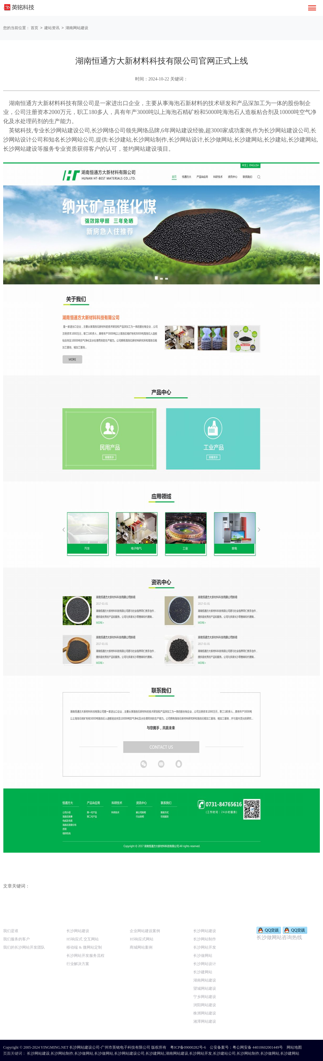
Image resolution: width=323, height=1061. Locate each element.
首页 (34, 28)
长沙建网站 (202, 971)
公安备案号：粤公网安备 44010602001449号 (246, 1047)
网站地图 (294, 1047)
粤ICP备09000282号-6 (188, 1047)
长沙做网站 (202, 955)
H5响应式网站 (141, 939)
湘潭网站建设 (204, 1021)
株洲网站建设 (204, 1013)
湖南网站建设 (78, 28)
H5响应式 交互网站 (82, 939)
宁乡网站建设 (204, 996)
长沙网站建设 (77, 930)
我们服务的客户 (16, 939)
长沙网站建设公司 (129, 1053)
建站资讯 (52, 28)
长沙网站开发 (204, 947)
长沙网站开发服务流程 (85, 955)
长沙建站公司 (224, 1053)
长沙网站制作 (204, 939)
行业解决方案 (77, 963)
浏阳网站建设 (204, 1004)
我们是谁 (10, 930)
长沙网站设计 (204, 963)
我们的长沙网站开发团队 (24, 947)
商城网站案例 (141, 947)
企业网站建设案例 (145, 930)
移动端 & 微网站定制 (84, 947)
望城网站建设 (204, 988)
